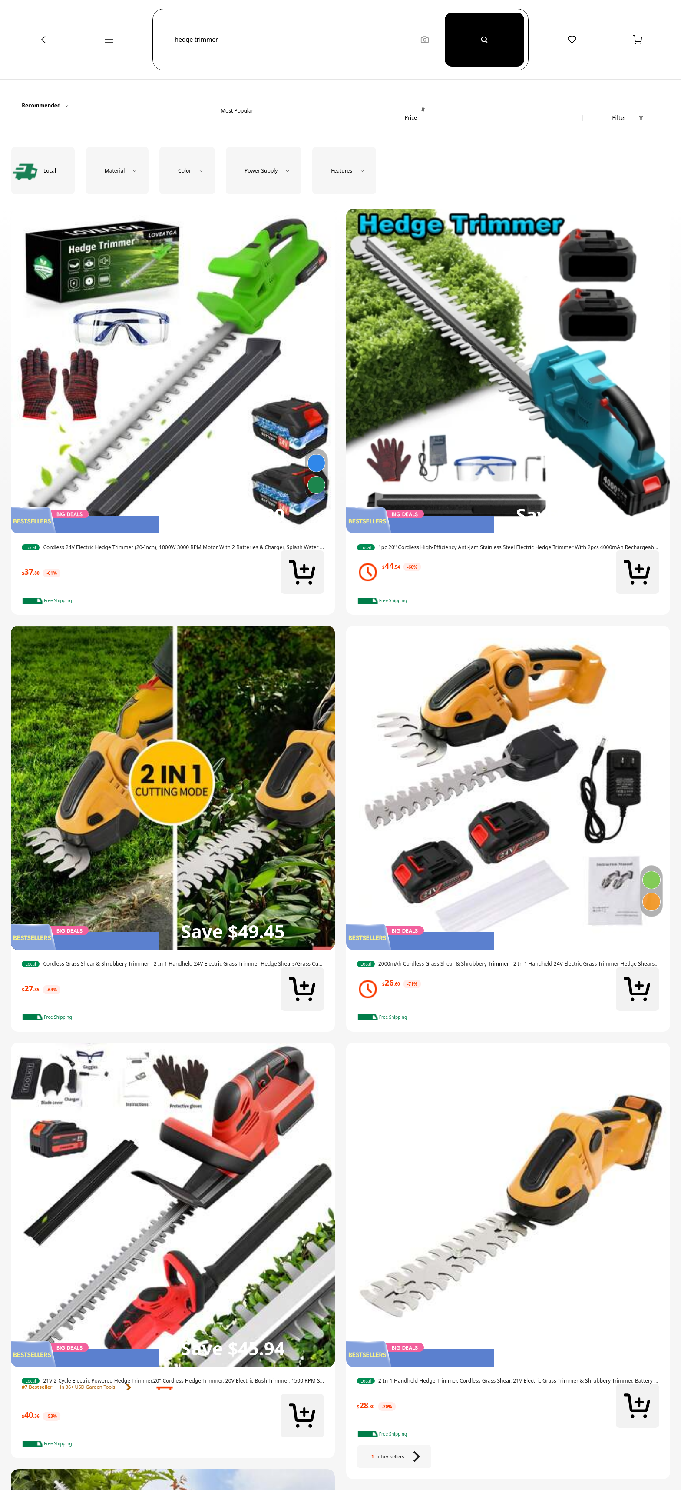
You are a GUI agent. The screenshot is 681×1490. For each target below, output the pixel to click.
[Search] (485, 39)
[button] (292, 39)
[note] (49, 601)
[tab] (237, 105)
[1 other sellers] (394, 1456)
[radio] (43, 171)
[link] (173, 547)
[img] (173, 520)
